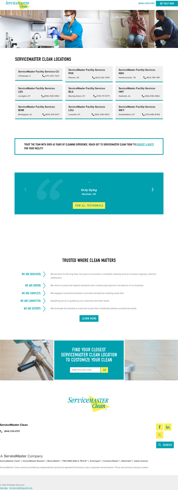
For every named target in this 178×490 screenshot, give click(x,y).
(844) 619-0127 (52, 114)
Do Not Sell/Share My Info (21, 488)
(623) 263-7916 (102, 77)
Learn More (89, 318)
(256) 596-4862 (152, 96)
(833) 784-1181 (153, 77)
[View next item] (152, 189)
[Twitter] (159, 435)
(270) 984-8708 (152, 114)
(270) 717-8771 (103, 96)
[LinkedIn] (167, 427)
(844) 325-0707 (146, 3)
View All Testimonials (89, 205)
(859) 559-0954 (51, 96)
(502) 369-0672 (102, 114)
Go (104, 370)
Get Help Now (167, 3)
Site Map (4, 488)
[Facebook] (159, 427)
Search (165, 445)
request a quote (145, 144)
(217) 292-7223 (52, 76)
